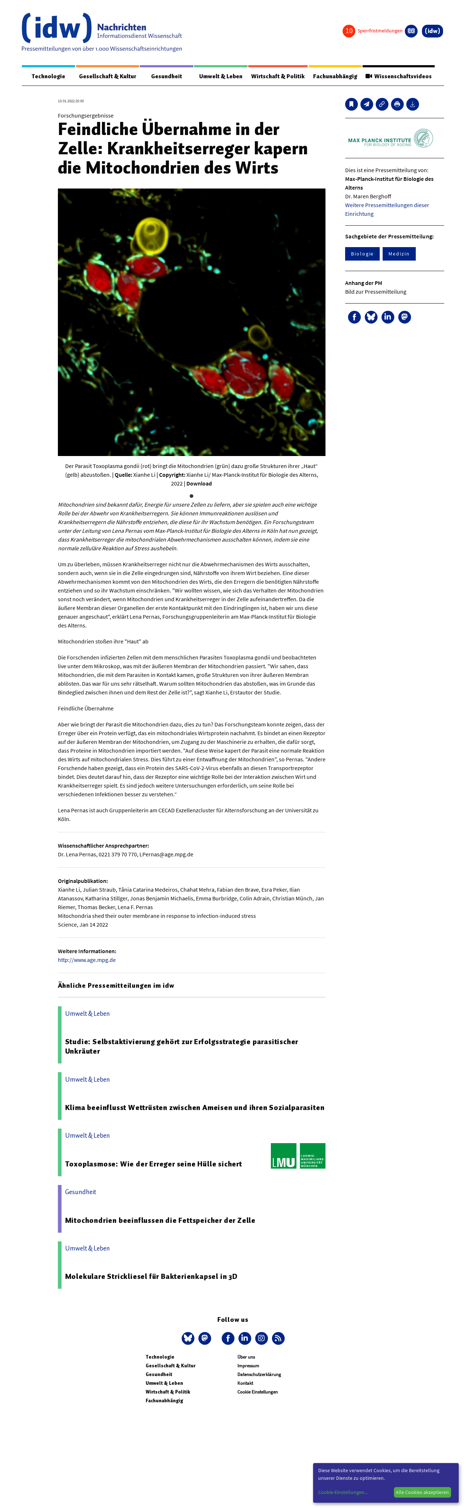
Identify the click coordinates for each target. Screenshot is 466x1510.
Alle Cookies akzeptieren (422, 1492)
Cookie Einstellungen (257, 1392)
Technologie (48, 76)
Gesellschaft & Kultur (107, 76)
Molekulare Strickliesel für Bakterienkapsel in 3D (151, 1276)
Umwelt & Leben (220, 76)
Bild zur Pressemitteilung (375, 291)
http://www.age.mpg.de (87, 959)
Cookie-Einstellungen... (343, 1492)
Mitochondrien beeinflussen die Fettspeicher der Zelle (160, 1220)
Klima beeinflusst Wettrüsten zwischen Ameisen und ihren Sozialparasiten (195, 1107)
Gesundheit (166, 76)
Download (199, 483)
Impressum (248, 1366)
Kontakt (245, 1383)
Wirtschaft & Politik (278, 76)
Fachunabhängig (335, 76)
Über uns (246, 1357)
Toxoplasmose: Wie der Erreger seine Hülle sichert (153, 1163)
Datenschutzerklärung (259, 1374)
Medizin (399, 253)
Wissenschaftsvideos (399, 76)
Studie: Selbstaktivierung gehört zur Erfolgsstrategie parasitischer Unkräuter (182, 1046)
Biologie (362, 253)
